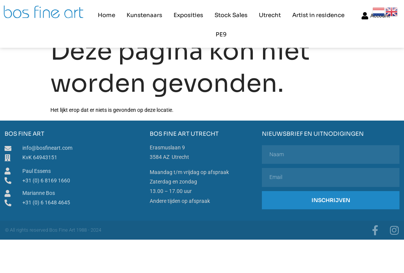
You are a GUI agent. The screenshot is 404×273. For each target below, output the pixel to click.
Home (95, 13)
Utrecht (258, 13)
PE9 (349, 13)
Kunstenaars (133, 13)
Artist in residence (307, 13)
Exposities (177, 13)
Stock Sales (219, 13)
